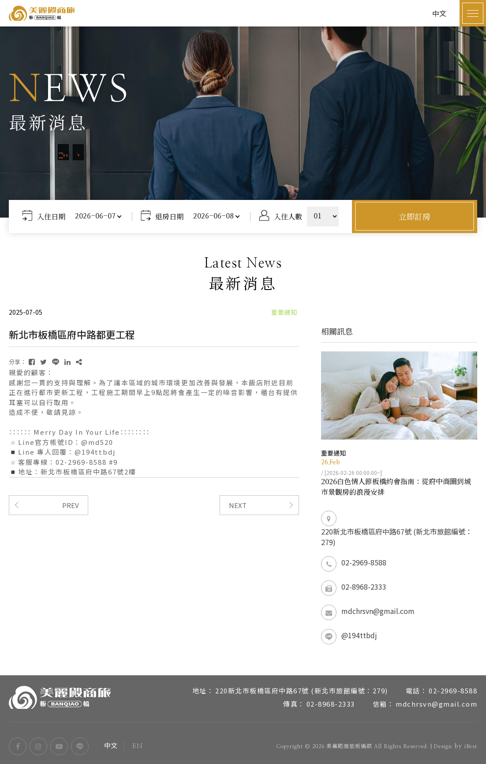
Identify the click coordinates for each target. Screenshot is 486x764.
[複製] (79, 362)
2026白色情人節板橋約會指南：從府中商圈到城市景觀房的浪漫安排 (396, 486)
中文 (111, 746)
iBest (470, 746)
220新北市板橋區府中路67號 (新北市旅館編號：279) (396, 536)
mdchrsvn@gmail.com (378, 611)
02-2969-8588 (363, 562)
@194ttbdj (359, 635)
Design (443, 746)
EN (137, 746)
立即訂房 (414, 216)
